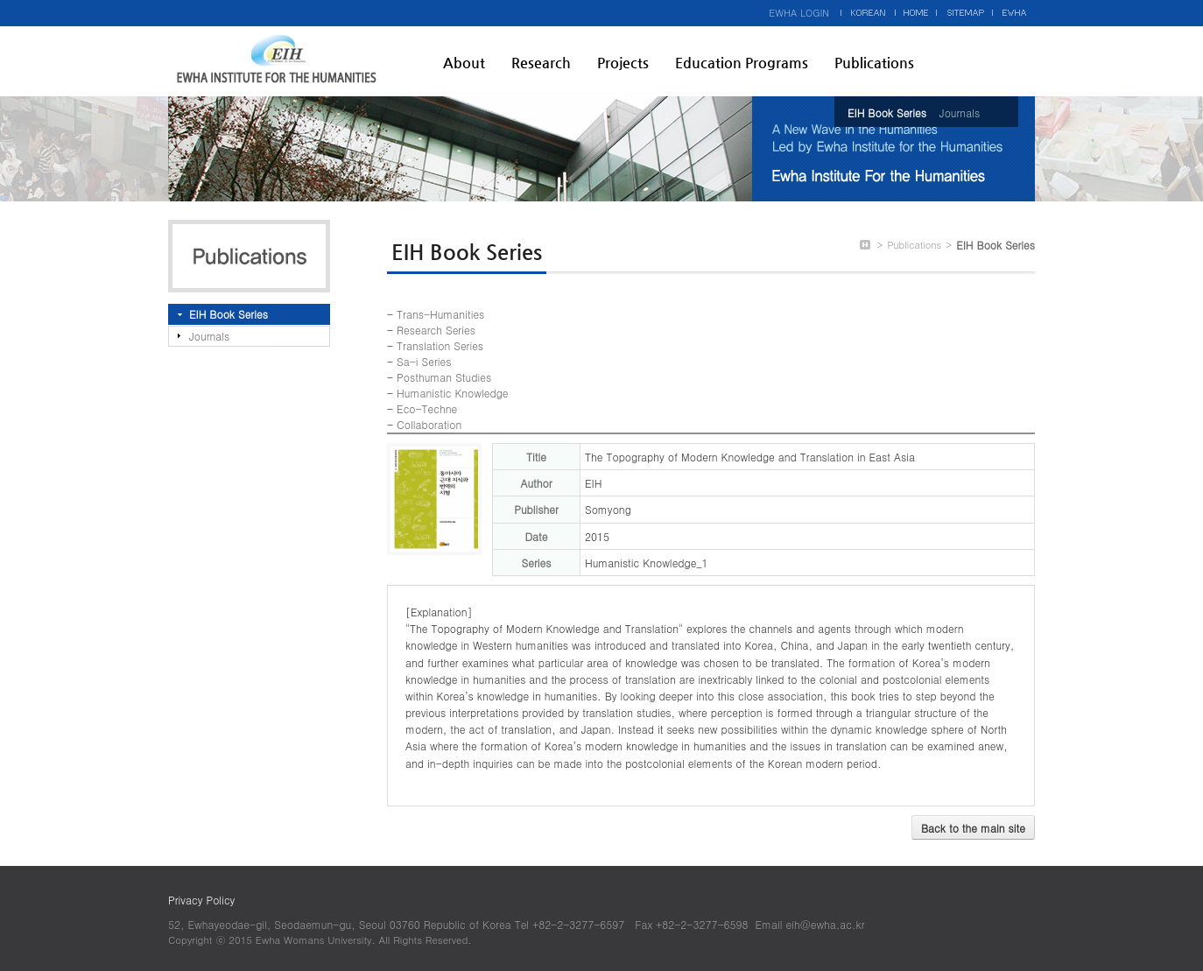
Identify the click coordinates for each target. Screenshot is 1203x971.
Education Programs (741, 62)
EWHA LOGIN (799, 12)
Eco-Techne (427, 408)
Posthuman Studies (444, 376)
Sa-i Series (424, 361)
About (464, 62)
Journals (959, 112)
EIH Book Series (887, 112)
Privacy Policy (201, 899)
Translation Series (440, 345)
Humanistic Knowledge (452, 392)
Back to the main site (973, 827)
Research (541, 62)
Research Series (436, 329)
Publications (874, 62)
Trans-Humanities (440, 313)
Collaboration (429, 424)
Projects (623, 62)
